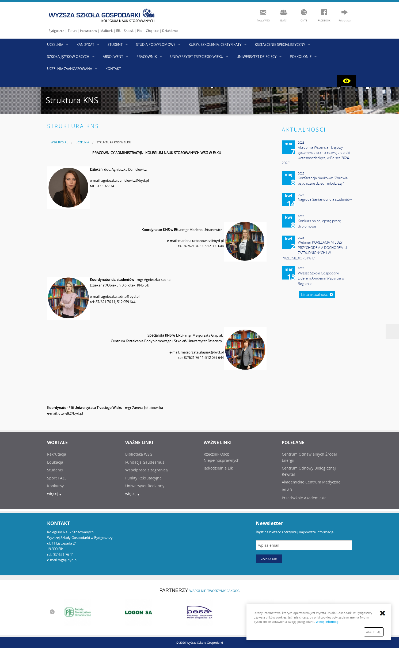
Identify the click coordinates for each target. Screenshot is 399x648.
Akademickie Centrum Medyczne (311, 482)
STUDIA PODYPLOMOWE (155, 44)
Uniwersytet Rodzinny (144, 485)
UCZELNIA (55, 44)
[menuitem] (59, 142)
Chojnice (152, 30)
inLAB (287, 489)
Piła (139, 30)
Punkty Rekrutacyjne (143, 478)
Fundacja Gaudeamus (144, 462)
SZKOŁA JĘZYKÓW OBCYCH (68, 56)
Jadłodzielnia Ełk (218, 468)
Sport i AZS (57, 478)
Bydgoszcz (56, 30)
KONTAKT (113, 68)
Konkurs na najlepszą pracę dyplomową (319, 223)
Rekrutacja (56, 454)
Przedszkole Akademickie (304, 497)
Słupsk (129, 30)
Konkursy (55, 485)
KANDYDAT (85, 44)
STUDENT (115, 44)
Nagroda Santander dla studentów (325, 199)
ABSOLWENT (113, 56)
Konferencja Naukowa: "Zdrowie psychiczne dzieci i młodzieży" (323, 181)
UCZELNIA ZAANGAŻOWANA (69, 68)
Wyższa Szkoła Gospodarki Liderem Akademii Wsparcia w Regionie (321, 278)
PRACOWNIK (146, 56)
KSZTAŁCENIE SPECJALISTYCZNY (280, 44)
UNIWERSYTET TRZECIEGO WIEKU (196, 56)
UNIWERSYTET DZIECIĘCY (256, 56)
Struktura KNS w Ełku (114, 142)
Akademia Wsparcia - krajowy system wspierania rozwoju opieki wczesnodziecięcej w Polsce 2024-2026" (316, 155)
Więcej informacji (327, 622)
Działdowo (170, 30)
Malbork (106, 30)
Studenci (55, 469)
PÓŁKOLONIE (300, 56)
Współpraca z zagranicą (146, 469)
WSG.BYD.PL (59, 142)
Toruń (72, 30)
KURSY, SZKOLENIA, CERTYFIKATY (215, 44)
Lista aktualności (317, 294)
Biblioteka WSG (138, 454)
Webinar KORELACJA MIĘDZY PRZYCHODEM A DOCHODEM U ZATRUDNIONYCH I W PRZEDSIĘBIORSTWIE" (314, 250)
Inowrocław (88, 30)
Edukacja (55, 462)
